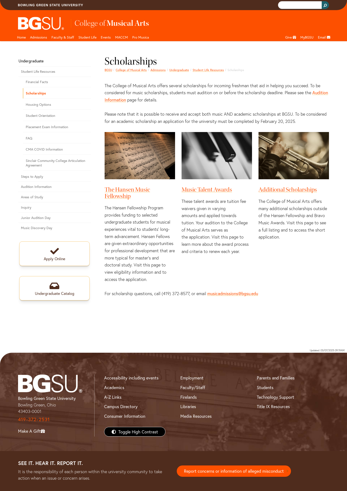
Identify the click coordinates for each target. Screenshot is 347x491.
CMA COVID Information (44, 149)
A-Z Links (112, 397)
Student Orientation (40, 115)
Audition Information (36, 186)
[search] (299, 5)
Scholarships (36, 93)
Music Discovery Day (36, 228)
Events (106, 37)
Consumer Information (124, 416)
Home (21, 37)
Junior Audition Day (35, 217)
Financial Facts (37, 82)
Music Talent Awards (207, 189)
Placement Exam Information (47, 127)
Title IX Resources (273, 406)
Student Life (87, 37)
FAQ (29, 138)
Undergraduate (179, 70)
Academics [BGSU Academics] (114, 387)
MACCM (121, 37)
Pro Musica (140, 37)
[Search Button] (325, 5)
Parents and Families (276, 378)
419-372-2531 (34, 419)
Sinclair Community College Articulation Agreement (55, 162)
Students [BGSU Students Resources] (265, 387)
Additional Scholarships (288, 189)
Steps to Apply (32, 176)
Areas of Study (32, 197)
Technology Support (275, 397)
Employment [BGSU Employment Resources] (191, 378)
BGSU (108, 70)
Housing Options (38, 104)
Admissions (38, 37)
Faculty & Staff (62, 37)
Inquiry (26, 207)
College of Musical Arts (131, 70)
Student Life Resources (208, 70)
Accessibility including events (131, 378)
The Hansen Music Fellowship (127, 193)
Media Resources (196, 416)
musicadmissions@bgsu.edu (232, 293)
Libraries (188, 406)
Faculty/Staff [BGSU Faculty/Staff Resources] (192, 387)
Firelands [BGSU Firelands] (188, 397)
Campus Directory (121, 406)
